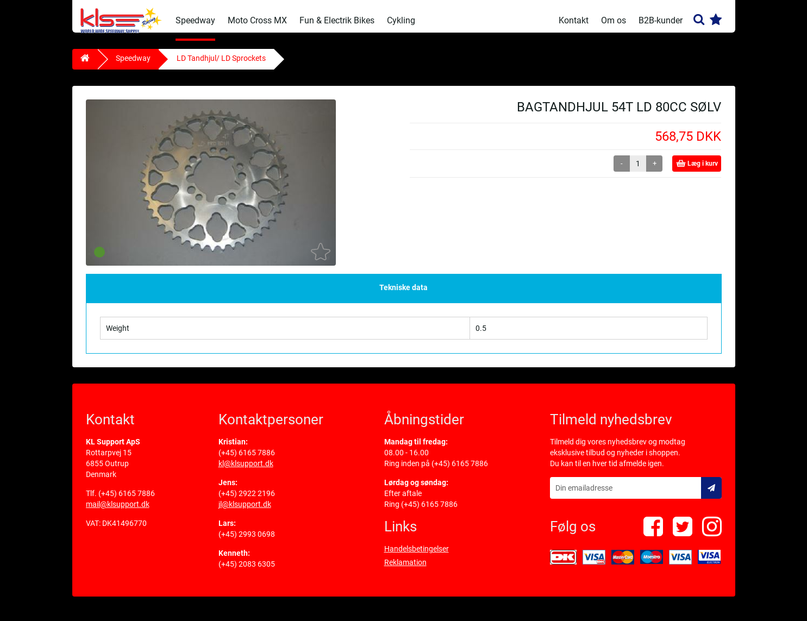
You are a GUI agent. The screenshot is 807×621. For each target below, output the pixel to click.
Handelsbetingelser (416, 557)
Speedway (195, 20)
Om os (613, 20)
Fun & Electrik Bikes (336, 20)
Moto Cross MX (257, 20)
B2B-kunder (661, 20)
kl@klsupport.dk (245, 471)
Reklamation (405, 570)
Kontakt (574, 20)
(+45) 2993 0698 (246, 542)
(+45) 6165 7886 (126, 501)
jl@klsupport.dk (244, 512)
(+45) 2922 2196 (246, 501)
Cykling (401, 20)
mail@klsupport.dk (117, 512)
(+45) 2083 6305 (246, 572)
